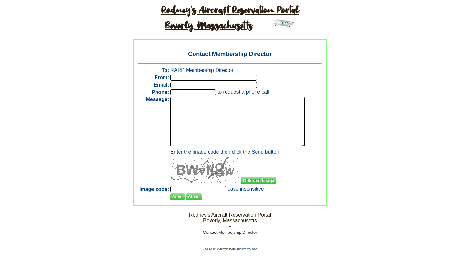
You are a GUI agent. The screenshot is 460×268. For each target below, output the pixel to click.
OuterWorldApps (226, 264)
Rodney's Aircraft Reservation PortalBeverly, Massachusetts (230, 232)
